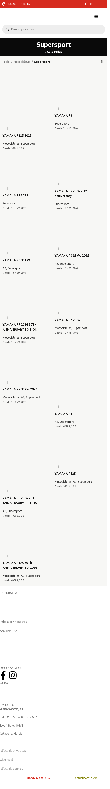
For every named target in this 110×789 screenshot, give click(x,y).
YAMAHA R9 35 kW (16, 260)
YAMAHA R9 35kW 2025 (72, 255)
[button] (96, 16)
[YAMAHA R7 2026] (80, 283)
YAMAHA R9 (63, 115)
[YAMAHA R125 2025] (28, 81)
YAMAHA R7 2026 (67, 320)
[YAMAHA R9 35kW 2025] (80, 219)
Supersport (28, 143)
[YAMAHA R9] (80, 76)
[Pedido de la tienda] (102, 62)
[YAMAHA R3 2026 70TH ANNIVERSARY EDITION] (28, 444)
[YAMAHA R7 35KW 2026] (28, 352)
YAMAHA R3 (63, 413)
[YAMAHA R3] (80, 359)
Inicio (6, 61)
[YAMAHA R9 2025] (28, 158)
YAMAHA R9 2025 (15, 195)
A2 (4, 268)
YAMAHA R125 (65, 473)
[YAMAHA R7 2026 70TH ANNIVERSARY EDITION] (28, 285)
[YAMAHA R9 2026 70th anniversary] (80, 158)
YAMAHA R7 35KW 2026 (20, 389)
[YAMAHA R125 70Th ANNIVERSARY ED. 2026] (28, 528)
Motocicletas (21, 61)
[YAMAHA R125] (80, 437)
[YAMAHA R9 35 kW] (28, 221)
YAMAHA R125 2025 (17, 135)
